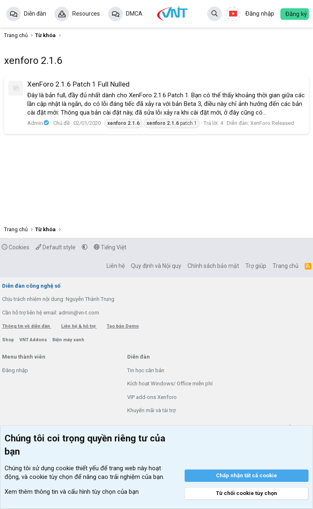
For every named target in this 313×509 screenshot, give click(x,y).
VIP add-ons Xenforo (152, 397)
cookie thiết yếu (77, 468)
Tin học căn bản (145, 370)
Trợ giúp (255, 266)
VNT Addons (33, 339)
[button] (84, 247)
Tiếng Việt (110, 247)
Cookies (15, 247)
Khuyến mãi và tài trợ (151, 410)
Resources (86, 13)
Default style (56, 247)
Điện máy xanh (68, 339)
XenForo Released (272, 123)
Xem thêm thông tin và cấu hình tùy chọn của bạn (72, 491)
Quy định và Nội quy (156, 266)
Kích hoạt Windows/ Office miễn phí (170, 383)
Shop (8, 339)
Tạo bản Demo (123, 326)
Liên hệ (116, 266)
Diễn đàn (35, 13)
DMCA (134, 13)
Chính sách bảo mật (213, 266)
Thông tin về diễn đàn (26, 326)
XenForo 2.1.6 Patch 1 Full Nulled (78, 84)
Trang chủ (286, 266)
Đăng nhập (15, 370)
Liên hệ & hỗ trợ (79, 326)
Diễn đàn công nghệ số (31, 286)
